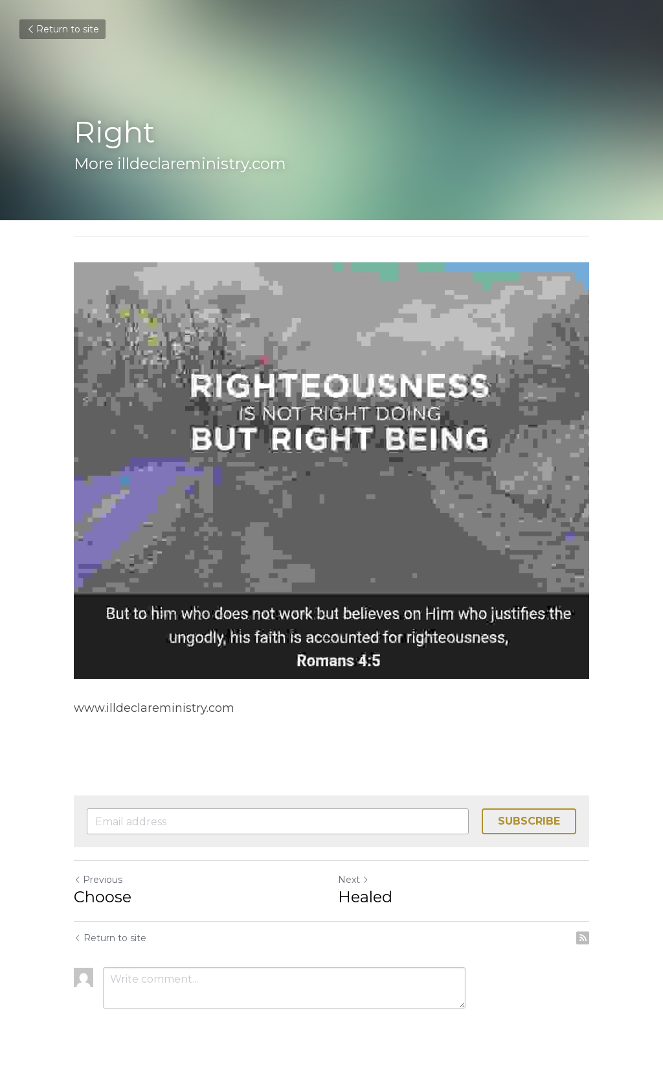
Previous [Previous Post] (98, 879)
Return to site (62, 29)
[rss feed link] (582, 937)
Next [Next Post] (353, 879)
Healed (365, 896)
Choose (102, 896)
